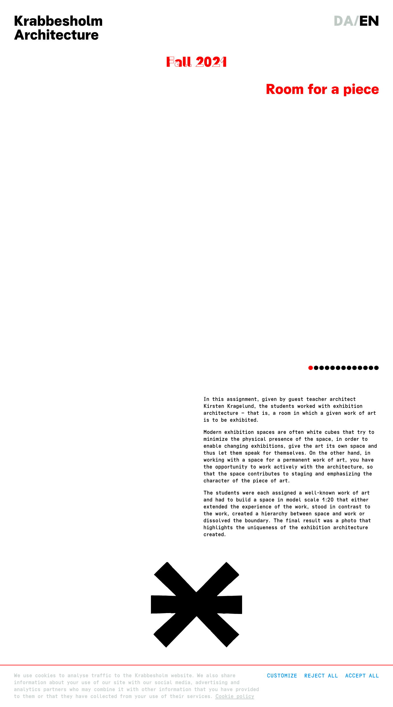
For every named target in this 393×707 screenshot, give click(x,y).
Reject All (321, 676)
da (343, 21)
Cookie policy (234, 696)
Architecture (56, 35)
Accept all (362, 676)
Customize (282, 676)
